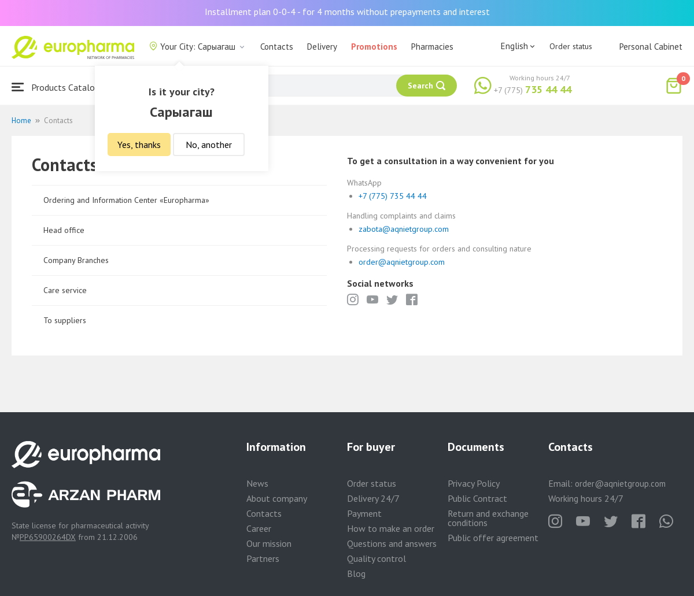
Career (258, 528)
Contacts (276, 46)
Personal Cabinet (650, 46)
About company (276, 498)
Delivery (322, 46)
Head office (63, 230)
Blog (356, 573)
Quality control (376, 558)
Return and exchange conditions (488, 518)
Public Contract (477, 498)
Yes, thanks (139, 144)
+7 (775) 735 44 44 (393, 196)
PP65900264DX (48, 537)
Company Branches (76, 260)
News (257, 483)
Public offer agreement (493, 537)
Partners (262, 558)
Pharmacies (432, 46)
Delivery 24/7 (373, 498)
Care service (65, 290)
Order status (570, 46)
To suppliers (64, 320)
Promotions (374, 46)
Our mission (268, 543)
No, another (209, 144)
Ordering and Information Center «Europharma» (126, 200)
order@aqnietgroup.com (402, 262)
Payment (364, 513)
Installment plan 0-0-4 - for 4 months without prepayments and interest (347, 11)
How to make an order (390, 528)
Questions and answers (392, 543)
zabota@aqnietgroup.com (404, 229)
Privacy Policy (474, 483)
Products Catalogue (60, 87)
